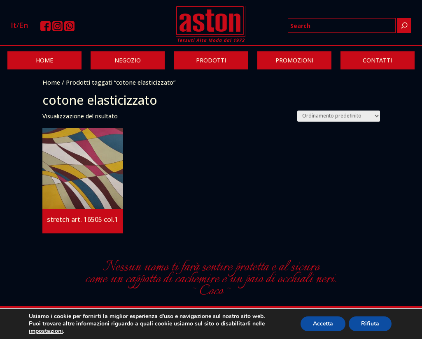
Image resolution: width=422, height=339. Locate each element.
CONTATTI (377, 60)
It (13, 25)
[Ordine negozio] (338, 116)
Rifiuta (370, 323)
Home (51, 82)
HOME (44, 60)
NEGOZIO (127, 60)
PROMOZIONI (294, 60)
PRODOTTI (211, 60)
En (23, 25)
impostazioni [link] (46, 331)
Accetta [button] (323, 323)
